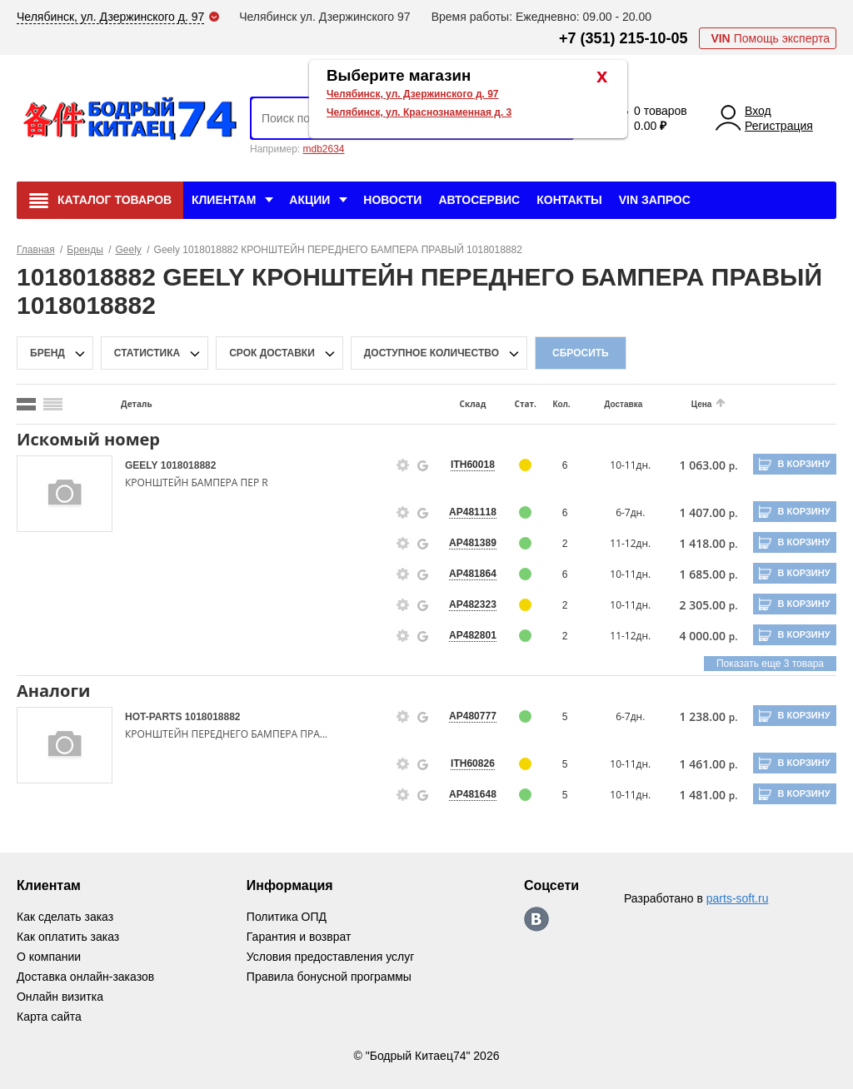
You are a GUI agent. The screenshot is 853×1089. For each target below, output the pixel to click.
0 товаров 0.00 (660, 118)
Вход (758, 110)
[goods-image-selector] (64, 493)
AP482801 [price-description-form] (465, 635)
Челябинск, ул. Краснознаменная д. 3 (419, 112)
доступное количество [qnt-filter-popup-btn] (431, 353)
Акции (309, 199)
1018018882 (189, 465)
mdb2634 (323, 149)
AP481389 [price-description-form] (465, 543)
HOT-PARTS (155, 717)
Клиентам (224, 199)
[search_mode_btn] (26, 404)
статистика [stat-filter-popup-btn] (147, 353)
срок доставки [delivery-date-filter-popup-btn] (272, 353)
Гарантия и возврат (299, 936)
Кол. (552, 404)
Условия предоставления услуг (331, 956)
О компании (49, 956)
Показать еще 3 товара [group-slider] (770, 663)
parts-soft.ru (737, 898)
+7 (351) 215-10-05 (623, 38)
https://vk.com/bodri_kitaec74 (536, 919)
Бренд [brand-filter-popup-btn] (47, 353)
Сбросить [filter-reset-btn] (580, 353)
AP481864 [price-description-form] (465, 573)
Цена (689, 404)
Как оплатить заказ (68, 936)
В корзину (803, 464)
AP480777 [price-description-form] (465, 716)
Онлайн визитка (60, 996)
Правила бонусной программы (329, 976)
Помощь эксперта (770, 38)
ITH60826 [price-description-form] (465, 763)
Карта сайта (49, 1016)
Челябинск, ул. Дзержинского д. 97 (413, 94)
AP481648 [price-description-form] (465, 794)
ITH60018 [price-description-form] (465, 464)
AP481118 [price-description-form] (465, 512)
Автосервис (479, 199)
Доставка (612, 404)
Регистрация (779, 125)
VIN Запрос (655, 199)
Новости (392, 199)
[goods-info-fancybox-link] (396, 465)
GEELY (143, 465)
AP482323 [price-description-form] (465, 604)
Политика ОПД (287, 916)
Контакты (568, 199)
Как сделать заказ (65, 916)
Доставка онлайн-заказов (85, 976)
